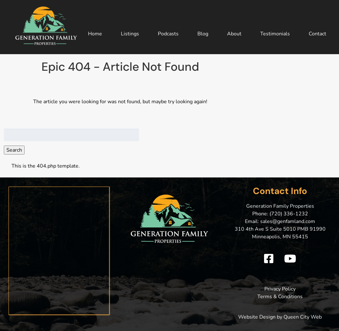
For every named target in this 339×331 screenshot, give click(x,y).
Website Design (257, 316)
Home (95, 33)
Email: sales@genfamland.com (280, 221)
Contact (317, 33)
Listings (130, 33)
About (234, 33)
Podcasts (168, 33)
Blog (202, 33)
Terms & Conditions (280, 296)
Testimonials (275, 33)
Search (14, 150)
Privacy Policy (280, 288)
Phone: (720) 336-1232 (280, 213)
